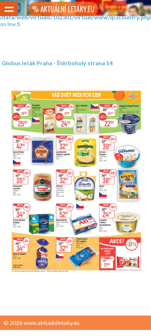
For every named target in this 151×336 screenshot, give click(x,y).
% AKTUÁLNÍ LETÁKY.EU (63, 9)
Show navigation (9, 9)
